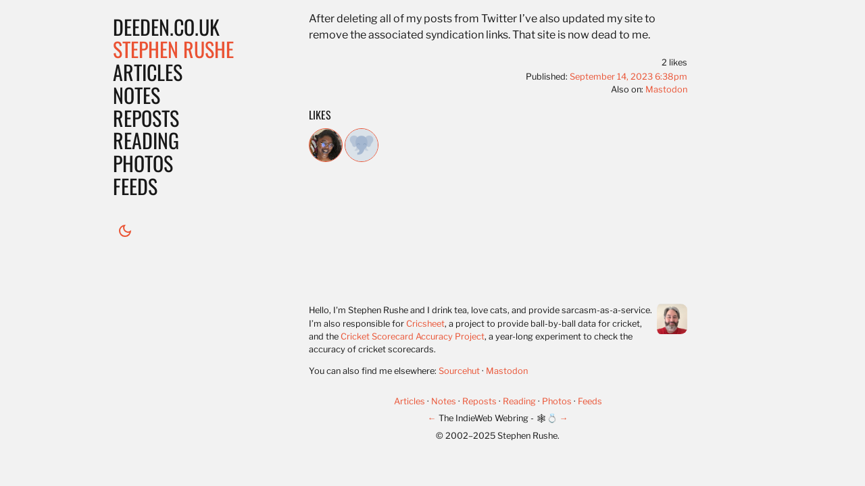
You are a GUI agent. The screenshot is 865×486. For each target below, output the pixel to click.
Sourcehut (459, 371)
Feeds (135, 186)
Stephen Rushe (173, 49)
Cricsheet (425, 324)
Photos (143, 163)
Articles (147, 72)
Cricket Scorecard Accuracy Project (413, 336)
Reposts (146, 118)
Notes (136, 95)
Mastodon (666, 89)
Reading (146, 140)
